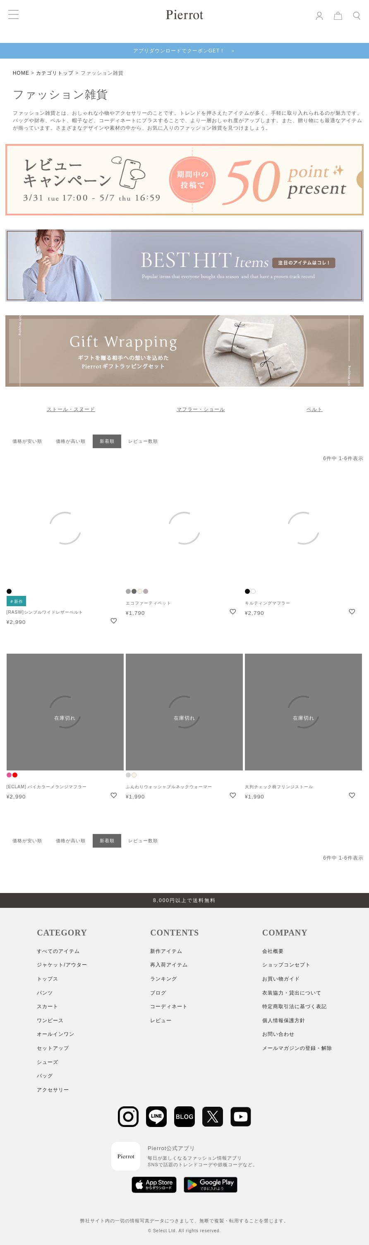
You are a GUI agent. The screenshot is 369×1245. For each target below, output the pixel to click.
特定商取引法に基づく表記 (294, 1006)
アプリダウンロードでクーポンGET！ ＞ (184, 51)
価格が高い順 (71, 441)
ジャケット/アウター (62, 965)
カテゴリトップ (55, 73)
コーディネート (169, 1006)
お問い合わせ (278, 1034)
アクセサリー (53, 1090)
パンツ (45, 993)
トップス (47, 979)
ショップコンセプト (286, 965)
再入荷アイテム (169, 965)
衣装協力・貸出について (291, 993)
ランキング (163, 979)
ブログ (158, 993)
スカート (47, 1006)
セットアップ (53, 1048)
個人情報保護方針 (283, 1020)
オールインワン (55, 1034)
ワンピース (50, 1020)
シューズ (47, 1062)
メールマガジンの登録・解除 (297, 1048)
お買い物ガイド (281, 979)
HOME (21, 73)
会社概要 (273, 951)
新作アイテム (166, 951)
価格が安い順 (27, 441)
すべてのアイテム (58, 951)
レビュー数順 (143, 441)
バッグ (45, 1076)
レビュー (161, 1020)
